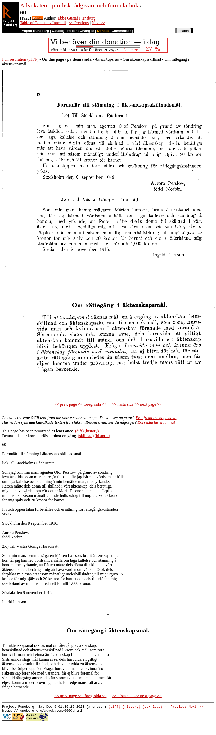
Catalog (58, 31)
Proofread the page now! (156, 417)
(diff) (79, 431)
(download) (152, 707)
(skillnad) (86, 435)
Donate (103, 31)
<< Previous (79, 23)
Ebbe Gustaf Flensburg (76, 18)
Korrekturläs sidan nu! (156, 422)
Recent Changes (80, 31)
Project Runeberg (34, 31)
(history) (92, 431)
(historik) (102, 435)
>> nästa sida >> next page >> (137, 404)
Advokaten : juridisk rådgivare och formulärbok (79, 5)
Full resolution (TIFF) (20, 59)
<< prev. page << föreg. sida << (80, 404)
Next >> (98, 23)
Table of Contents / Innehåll (43, 23)
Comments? (121, 31)
